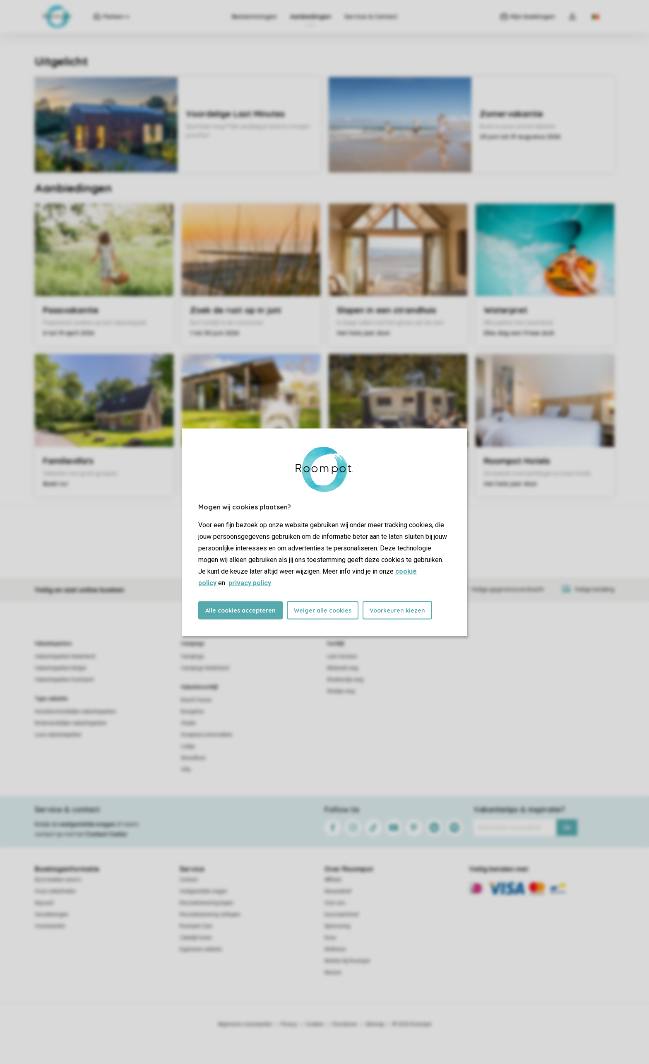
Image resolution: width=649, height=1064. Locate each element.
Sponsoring (337, 926)
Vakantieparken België (60, 668)
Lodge (188, 746)
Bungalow (192, 711)
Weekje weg (341, 691)
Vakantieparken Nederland (65, 656)
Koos (330, 938)
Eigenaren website (201, 949)
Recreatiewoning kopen (206, 903)
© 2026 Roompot (411, 1024)
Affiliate (332, 880)
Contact (189, 880)
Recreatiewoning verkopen (210, 914)
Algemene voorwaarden (245, 1024)
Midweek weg (342, 668)
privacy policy (249, 582)
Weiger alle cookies (322, 610)
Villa (186, 769)
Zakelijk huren (196, 938)
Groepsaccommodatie (206, 735)
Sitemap (374, 1024)
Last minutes (342, 656)
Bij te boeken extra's (58, 880)
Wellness (335, 949)
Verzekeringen (51, 914)
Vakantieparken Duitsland (64, 680)
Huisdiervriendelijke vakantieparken (75, 711)
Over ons (334, 903)
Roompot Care (196, 926)
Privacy (289, 1024)
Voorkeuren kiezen (397, 610)
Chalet (188, 723)
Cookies (314, 1024)
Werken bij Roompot (347, 961)
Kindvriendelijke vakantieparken (71, 723)
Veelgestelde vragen (203, 891)
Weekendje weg (345, 680)
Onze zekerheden (55, 891)
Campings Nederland (205, 668)
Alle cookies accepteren (240, 610)
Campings (192, 644)
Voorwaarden (50, 926)
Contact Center (106, 834)
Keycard (44, 903)
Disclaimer (344, 1024)
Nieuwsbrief (337, 891)
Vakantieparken (53, 644)
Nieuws (332, 972)
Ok (567, 827)
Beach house (196, 700)
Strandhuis (193, 758)
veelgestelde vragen (87, 824)
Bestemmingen (254, 16)
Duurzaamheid (341, 914)
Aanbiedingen (310, 16)
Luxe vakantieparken (58, 735)
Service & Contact (370, 16)
